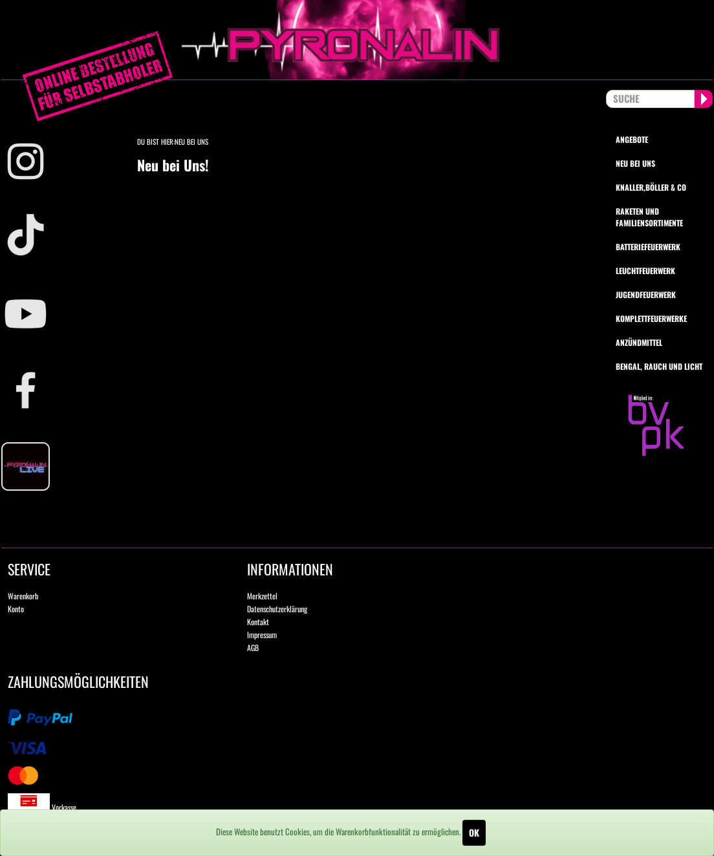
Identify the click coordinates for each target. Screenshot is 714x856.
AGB (253, 647)
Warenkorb (23, 595)
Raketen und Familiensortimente (649, 217)
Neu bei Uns (191, 141)
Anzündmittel (639, 342)
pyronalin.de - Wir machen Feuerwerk (357, 40)
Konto (16, 608)
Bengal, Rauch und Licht (659, 366)
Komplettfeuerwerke (651, 318)
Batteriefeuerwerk (648, 246)
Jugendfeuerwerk (646, 294)
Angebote (632, 139)
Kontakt (258, 621)
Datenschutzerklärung (277, 608)
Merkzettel (262, 595)
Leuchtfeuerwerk (645, 270)
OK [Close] (474, 832)
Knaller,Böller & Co (651, 187)
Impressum (262, 634)
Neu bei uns (635, 163)
